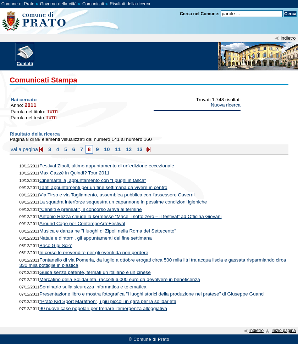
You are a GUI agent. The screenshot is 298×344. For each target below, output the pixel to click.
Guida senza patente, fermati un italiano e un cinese (95, 272)
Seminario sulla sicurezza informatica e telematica (92, 286)
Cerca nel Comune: (200, 13)
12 (128, 149)
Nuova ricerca (226, 105)
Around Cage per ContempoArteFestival (82, 223)
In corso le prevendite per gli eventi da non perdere (93, 252)
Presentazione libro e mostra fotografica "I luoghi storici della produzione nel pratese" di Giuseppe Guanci (152, 294)
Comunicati (93, 3)
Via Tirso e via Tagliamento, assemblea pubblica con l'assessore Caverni (116, 194)
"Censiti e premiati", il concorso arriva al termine (90, 209)
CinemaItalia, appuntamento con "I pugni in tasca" (92, 180)
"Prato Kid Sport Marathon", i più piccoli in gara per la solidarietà (107, 301)
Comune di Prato (17, 3)
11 (117, 149)
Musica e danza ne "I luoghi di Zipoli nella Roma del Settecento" (107, 231)
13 (139, 149)
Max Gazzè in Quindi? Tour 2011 (74, 173)
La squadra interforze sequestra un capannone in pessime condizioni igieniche (123, 202)
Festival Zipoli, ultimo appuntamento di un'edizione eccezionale (106, 165)
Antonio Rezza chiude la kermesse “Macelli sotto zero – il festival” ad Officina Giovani (130, 216)
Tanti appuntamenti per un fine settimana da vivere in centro (103, 187)
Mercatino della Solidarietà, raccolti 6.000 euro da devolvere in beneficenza (119, 279)
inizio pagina (284, 330)
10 (106, 149)
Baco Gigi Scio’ (55, 245)
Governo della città (58, 3)
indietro (288, 38)
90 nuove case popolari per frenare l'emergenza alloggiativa (103, 308)
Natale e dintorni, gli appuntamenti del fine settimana (95, 238)
